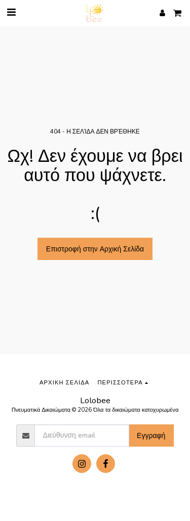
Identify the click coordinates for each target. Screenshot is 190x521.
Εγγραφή (151, 436)
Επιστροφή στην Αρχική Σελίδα (95, 249)
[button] (11, 12)
